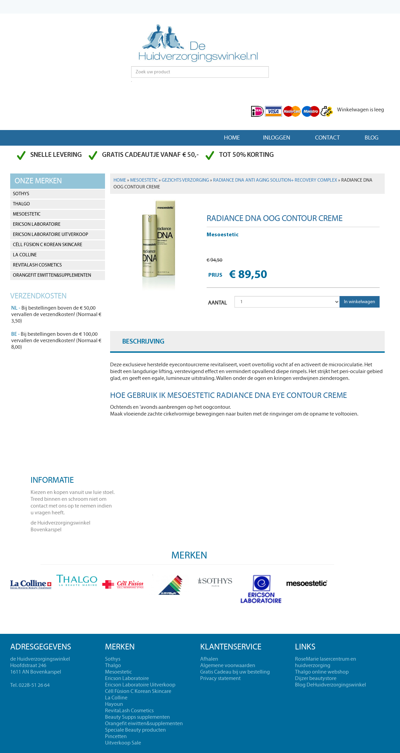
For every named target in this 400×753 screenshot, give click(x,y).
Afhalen (209, 659)
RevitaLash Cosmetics (37, 265)
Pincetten (116, 736)
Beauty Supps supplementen (137, 717)
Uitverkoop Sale (123, 743)
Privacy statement (220, 678)
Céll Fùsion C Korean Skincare (47, 244)
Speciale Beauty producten (135, 730)
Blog (372, 137)
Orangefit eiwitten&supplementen (52, 275)
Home (232, 137)
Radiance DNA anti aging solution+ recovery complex (275, 180)
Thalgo (21, 204)
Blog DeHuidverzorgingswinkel (330, 685)
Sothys (21, 194)
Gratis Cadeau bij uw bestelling (235, 672)
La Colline (25, 255)
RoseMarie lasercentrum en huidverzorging (325, 662)
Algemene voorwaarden (227, 665)
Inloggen (276, 137)
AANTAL (217, 303)
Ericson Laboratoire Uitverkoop (50, 234)
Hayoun (114, 704)
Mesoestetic (26, 214)
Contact (327, 137)
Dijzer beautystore (315, 678)
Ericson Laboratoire (36, 224)
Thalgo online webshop (322, 672)
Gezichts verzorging (185, 180)
